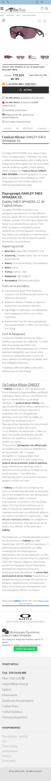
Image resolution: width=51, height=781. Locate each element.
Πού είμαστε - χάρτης (15, 736)
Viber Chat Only (13, 678)
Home (2, 15)
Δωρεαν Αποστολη (14, 110)
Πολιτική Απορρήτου (14, 717)
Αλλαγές (7, 756)
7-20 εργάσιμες (21, 84)
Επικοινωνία (9, 695)
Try (17, 128)
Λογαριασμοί (10, 751)
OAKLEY (18, 15)
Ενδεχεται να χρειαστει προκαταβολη (18, 116)
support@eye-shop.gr (15, 684)
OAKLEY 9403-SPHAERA (29, 15)
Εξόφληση (42, 128)
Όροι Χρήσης (10, 746)
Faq (4, 741)
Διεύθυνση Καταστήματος (18, 700)
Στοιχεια (8, 128)
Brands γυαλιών (43, 600)
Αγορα (25, 89)
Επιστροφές (9, 761)
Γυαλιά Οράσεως (12, 712)
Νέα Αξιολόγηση (25, 649)
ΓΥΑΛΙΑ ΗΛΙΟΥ (10, 15)
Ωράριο (6, 689)
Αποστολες (28, 128)
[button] (46, 34)
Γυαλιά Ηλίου (10, 706)
